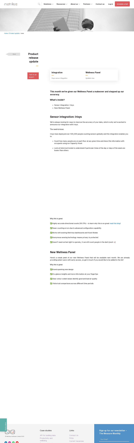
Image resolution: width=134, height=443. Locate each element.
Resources (62, 4)
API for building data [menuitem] (47, 378)
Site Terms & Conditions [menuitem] (78, 389)
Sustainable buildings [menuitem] (48, 388)
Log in (110, 4)
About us (75, 4)
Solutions (49, 4)
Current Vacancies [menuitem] (76, 383)
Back (14, 54)
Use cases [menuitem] (44, 391)
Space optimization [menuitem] (47, 386)
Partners (88, 4)
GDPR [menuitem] (71, 400)
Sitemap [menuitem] (72, 418)
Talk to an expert (33, 76)
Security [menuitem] (72, 386)
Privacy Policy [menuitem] (74, 397)
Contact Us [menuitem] (73, 378)
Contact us (100, 4)
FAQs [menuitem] (71, 380)
